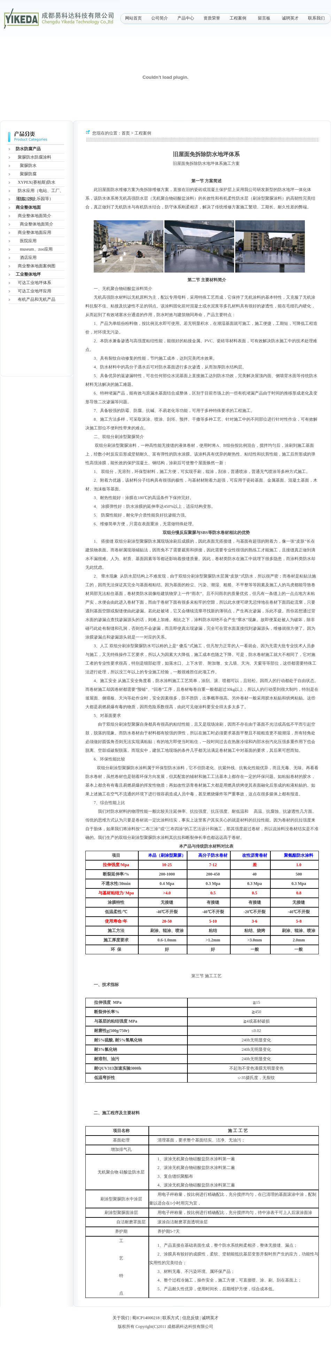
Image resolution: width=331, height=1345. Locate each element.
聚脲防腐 (28, 173)
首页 (126, 133)
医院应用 (28, 240)
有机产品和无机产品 (36, 299)
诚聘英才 (290, 18)
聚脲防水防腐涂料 (34, 157)
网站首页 (133, 18)
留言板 (264, 18)
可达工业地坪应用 (34, 291)
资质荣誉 (211, 18)
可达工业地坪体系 (34, 282)
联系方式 (170, 1317)
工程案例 (238, 18)
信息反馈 (190, 1317)
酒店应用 (28, 257)
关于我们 (121, 1317)
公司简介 (159, 18)
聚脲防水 (28, 165)
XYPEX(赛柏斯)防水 (36, 182)
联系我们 (316, 18)
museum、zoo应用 (36, 249)
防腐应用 (26, 199)
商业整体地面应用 (34, 232)
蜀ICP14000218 (146, 1317)
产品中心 (185, 18)
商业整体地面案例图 (36, 265)
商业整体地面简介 (34, 215)
